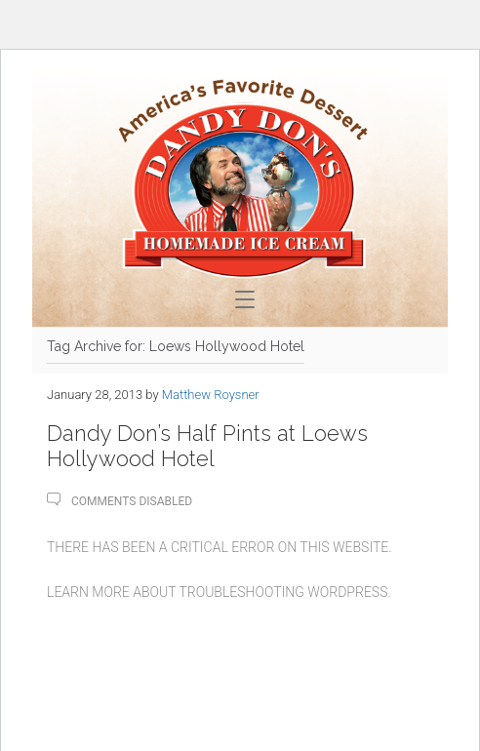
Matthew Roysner (211, 394)
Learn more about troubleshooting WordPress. (219, 592)
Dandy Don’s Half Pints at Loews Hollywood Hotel (207, 445)
